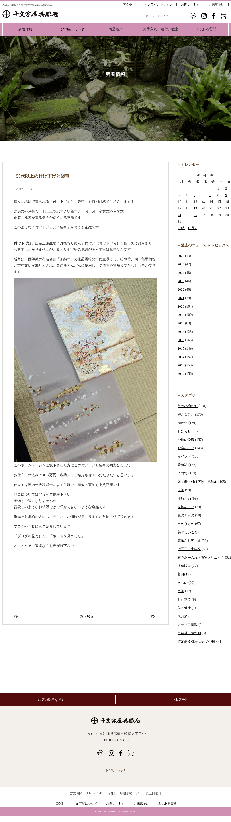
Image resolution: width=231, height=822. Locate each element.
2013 (181, 365)
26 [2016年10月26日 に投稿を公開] (195, 215)
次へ (153, 616)
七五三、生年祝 (190, 549)
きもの (183, 589)
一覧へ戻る (85, 616)
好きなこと (186, 414)
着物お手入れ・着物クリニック (202, 557)
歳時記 (183, 465)
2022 (181, 289)
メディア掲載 (188, 631)
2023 (181, 281)
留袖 (181, 597)
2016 (181, 340)
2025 (181, 264)
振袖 (181, 490)
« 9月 (182, 228)
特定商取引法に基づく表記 (199, 648)
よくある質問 (167, 809)
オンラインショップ (158, 4)
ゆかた (183, 423)
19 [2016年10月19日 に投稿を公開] (195, 208)
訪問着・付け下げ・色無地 (199, 482)
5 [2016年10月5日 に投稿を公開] (194, 195)
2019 (181, 315)
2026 (181, 256)
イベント (185, 456)
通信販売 (185, 572)
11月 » (193, 228)
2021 (181, 298)
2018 (181, 323)
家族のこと (186, 507)
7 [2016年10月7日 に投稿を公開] (210, 195)
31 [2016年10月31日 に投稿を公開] (179, 221)
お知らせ (185, 431)
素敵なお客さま (190, 540)
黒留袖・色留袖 (190, 639)
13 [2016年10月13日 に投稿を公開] (203, 201)
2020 (181, 306)
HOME (58, 809)
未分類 (183, 622)
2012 (181, 373)
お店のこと (186, 448)
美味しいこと (188, 532)
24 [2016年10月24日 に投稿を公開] (179, 215)
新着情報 (25, 29)
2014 (181, 357)
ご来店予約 (216, 4)
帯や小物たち (188, 406)
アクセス (129, 4)
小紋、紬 (185, 498)
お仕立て (185, 605)
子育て (183, 473)
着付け (183, 580)
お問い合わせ (190, 4)
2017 (181, 331)
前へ (17, 616)
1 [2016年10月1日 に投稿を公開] (218, 188)
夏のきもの (186, 515)
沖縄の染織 (186, 439)
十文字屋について (70, 29)
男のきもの (186, 524)
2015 (181, 348)
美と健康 (185, 614)
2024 (181, 273)
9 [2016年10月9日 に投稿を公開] (226, 195)
